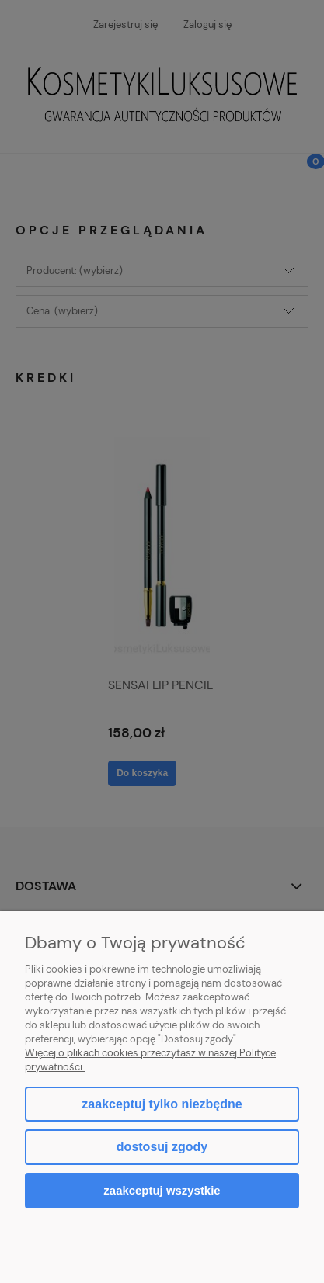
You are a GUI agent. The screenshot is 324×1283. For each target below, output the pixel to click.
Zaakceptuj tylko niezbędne (162, 1104)
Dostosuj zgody (162, 1146)
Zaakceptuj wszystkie (161, 1190)
